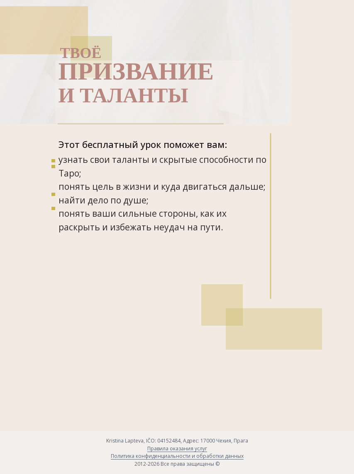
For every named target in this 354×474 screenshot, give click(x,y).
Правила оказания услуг (177, 448)
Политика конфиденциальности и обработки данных (177, 455)
